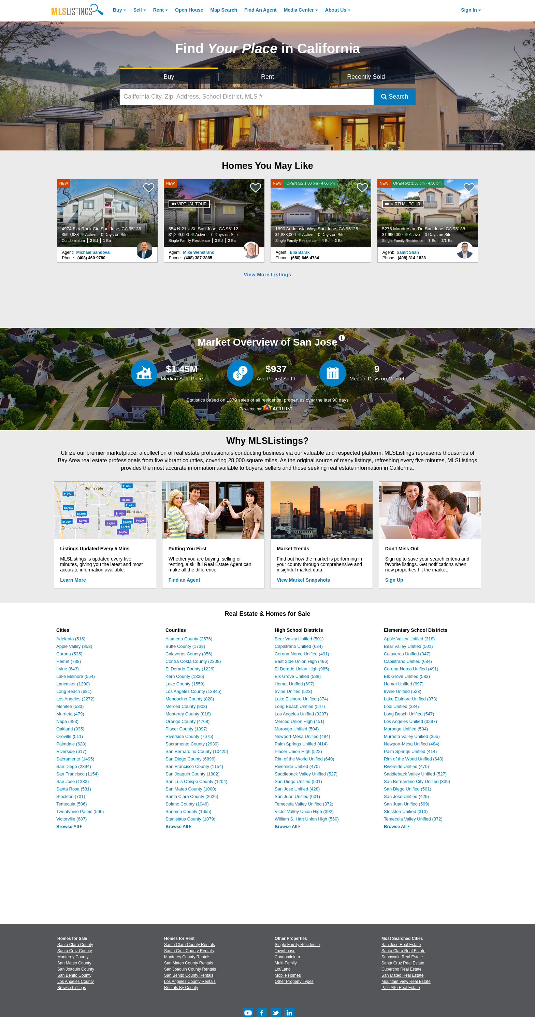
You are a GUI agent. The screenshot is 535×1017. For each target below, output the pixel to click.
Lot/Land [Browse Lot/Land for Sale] (283, 969)
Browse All (69, 826)
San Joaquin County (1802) (192, 773)
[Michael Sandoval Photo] (144, 247)
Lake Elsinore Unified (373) (410, 698)
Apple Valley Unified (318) (409, 638)
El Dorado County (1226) (190, 668)
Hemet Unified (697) (294, 683)
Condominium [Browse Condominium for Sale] (287, 957)
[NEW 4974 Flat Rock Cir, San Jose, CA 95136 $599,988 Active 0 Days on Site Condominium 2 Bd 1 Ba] (107, 213)
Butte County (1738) (185, 646)
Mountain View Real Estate (406, 981)
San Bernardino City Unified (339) (417, 781)
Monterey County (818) (188, 713)
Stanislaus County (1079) (190, 819)
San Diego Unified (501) (298, 781)
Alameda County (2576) (188, 638)
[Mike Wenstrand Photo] (251, 247)
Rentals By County (181, 987)
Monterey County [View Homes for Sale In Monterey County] (72, 957)
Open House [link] (189, 10)
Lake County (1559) (184, 683)
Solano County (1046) (186, 804)
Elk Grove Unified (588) (298, 676)
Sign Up (394, 580)
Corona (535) (69, 653)
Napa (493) (67, 721)
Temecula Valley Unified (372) (304, 804)
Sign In (469, 10)
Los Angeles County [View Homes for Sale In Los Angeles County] (75, 981)
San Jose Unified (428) (297, 788)
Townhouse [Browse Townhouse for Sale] (285, 950)
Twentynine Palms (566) (80, 811)
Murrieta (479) (70, 713)
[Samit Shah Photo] (464, 247)
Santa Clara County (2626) (191, 796)
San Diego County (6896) (190, 758)
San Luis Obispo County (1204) (196, 781)
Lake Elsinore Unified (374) (301, 698)
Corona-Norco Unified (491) (302, 653)
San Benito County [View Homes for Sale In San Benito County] (74, 975)
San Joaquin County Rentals (190, 969)
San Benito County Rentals (188, 975)
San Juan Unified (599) (406, 804)
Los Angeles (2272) (75, 698)
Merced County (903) (186, 706)
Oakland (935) (70, 728)
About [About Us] (335, 10)
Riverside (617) (71, 751)
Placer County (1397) (186, 728)
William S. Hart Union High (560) (307, 819)
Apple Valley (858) (74, 646)
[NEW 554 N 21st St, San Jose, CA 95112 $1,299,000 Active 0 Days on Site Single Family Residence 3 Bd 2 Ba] (214, 213)
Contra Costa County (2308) (193, 661)
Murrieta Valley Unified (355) (412, 736)
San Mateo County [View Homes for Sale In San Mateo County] (74, 963)
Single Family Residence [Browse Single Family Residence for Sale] (297, 944)
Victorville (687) (71, 819)
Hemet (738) (68, 661)
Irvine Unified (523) (293, 691)
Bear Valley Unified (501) (299, 638)
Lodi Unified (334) (401, 706)
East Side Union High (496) (302, 661)
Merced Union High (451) (299, 721)
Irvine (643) (67, 668)
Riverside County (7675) (189, 736)
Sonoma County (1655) (188, 811)
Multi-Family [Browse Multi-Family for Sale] (286, 963)
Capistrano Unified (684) (299, 646)
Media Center (299, 10)
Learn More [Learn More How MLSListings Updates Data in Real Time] (73, 580)
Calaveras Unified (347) (407, 653)
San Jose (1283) (72, 781)
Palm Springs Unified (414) (301, 743)
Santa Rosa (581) (73, 788)
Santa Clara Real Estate (403, 950)
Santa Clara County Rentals (189, 944)
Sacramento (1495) (75, 758)
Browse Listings (71, 987)
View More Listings (267, 274)
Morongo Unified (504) (297, 728)
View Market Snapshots (303, 580)
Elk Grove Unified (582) (407, 676)
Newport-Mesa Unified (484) (302, 736)
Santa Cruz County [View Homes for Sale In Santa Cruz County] (74, 950)
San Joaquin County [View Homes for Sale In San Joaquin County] (75, 969)
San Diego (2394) (73, 766)
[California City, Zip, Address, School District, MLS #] (247, 96)
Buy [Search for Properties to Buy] (169, 76)
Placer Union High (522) (298, 751)
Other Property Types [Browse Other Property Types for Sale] (294, 981)
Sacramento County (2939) (192, 743)
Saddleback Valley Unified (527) (306, 773)
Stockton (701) (70, 796)
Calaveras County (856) (188, 653)
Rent (158, 10)
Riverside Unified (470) (297, 766)
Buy (117, 10)
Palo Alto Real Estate (400, 987)
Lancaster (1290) (73, 683)
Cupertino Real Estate (401, 969)
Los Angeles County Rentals (190, 981)
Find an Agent (184, 580)
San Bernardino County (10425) (196, 751)
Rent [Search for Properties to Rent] (267, 76)
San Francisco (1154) (77, 773)
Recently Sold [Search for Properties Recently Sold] (366, 76)
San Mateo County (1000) (190, 788)
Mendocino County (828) (189, 698)
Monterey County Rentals (187, 957)
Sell (137, 10)
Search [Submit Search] (394, 96)
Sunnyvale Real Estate (402, 957)
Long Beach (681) (73, 691)
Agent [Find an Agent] (260, 10)
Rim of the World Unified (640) (304, 758)
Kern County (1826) (184, 676)
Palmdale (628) (71, 743)
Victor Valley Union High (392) (304, 811)
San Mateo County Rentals (188, 963)
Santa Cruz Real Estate (402, 963)
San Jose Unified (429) (406, 796)
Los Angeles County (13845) (193, 691)
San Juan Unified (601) (297, 796)
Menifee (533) (70, 706)
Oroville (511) (69, 736)
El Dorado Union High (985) (302, 668)
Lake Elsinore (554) (75, 676)
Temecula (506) (71, 804)
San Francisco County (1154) (194, 766)
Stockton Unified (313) (406, 811)
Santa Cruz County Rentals (189, 950)
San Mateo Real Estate (402, 975)
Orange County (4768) (187, 721)
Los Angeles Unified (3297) (301, 713)
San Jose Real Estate (401, 944)
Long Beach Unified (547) (300, 706)
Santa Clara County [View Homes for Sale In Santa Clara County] (75, 944)
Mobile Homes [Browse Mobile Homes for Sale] (288, 975)
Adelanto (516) (70, 638)
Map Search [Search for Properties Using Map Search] (224, 10)
